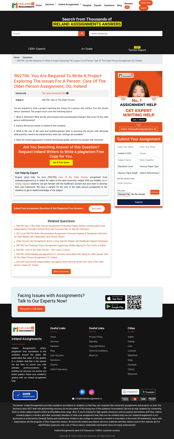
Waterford (132, 355)
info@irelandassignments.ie (87, 398)
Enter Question (125, 179)
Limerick (132, 350)
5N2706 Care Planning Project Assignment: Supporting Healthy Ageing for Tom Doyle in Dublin (61, 245)
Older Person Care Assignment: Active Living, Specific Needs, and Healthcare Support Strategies (62, 241)
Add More (155, 192)
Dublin (131, 337)
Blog (119, 5)
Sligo (130, 360)
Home (39, 5)
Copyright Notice (97, 346)
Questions (109, 5)
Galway (131, 341)
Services (50, 4)
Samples (87, 5)
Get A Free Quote (61, 162)
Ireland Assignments (69, 4)
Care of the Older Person (73, 177)
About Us (93, 355)
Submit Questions (58, 369)
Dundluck (132, 364)
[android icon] (115, 306)
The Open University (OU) (54, 93)
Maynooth (132, 374)
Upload (121, 191)
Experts (98, 5)
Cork (130, 346)
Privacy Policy (96, 337)
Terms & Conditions (98, 350)
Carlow (131, 369)
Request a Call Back (31, 308)
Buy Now (96, 208)
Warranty (93, 341)
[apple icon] (115, 298)
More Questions (61, 271)
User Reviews (57, 355)
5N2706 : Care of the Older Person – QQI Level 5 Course (43, 250)
